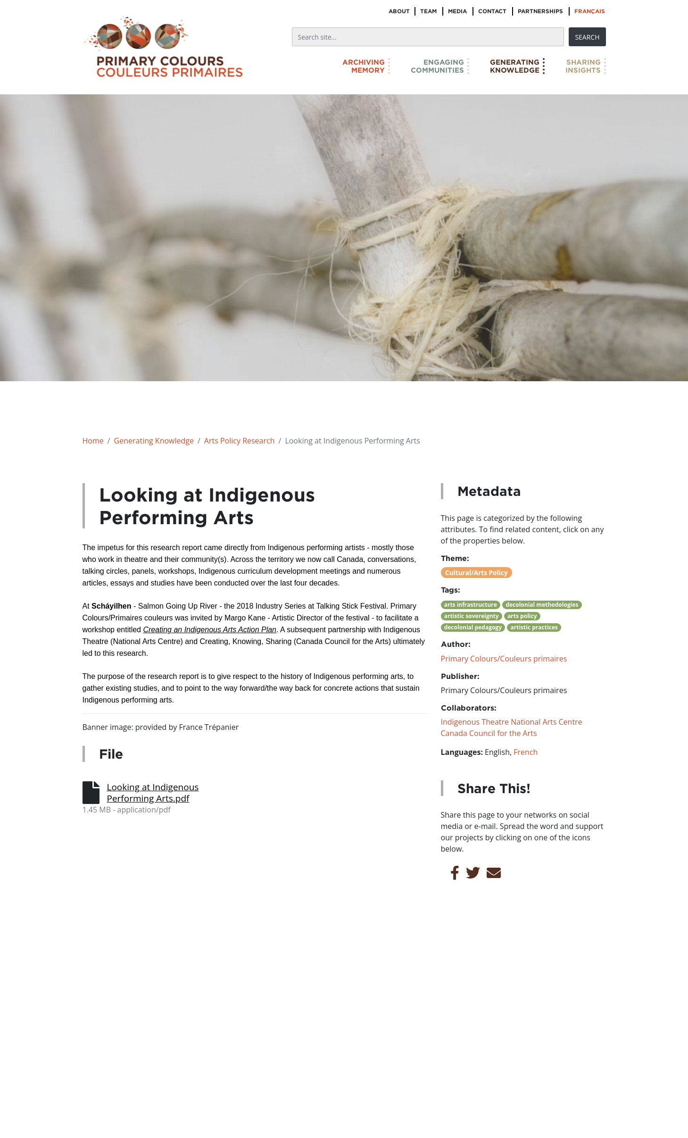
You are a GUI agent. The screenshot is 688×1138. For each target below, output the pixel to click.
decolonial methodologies (542, 605)
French (526, 752)
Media (457, 11)
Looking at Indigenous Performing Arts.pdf (153, 792)
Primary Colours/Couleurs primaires (504, 658)
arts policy (522, 616)
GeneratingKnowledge (514, 66)
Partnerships (540, 11)
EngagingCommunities (437, 66)
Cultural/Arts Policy (476, 572)
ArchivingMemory (363, 66)
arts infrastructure (470, 605)
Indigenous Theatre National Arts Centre (511, 722)
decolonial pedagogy (473, 627)
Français (589, 11)
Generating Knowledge (154, 440)
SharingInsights (583, 66)
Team (428, 11)
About (399, 11)
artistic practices (534, 627)
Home (93, 440)
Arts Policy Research (239, 440)
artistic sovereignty (471, 616)
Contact (492, 11)
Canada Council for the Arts (489, 733)
